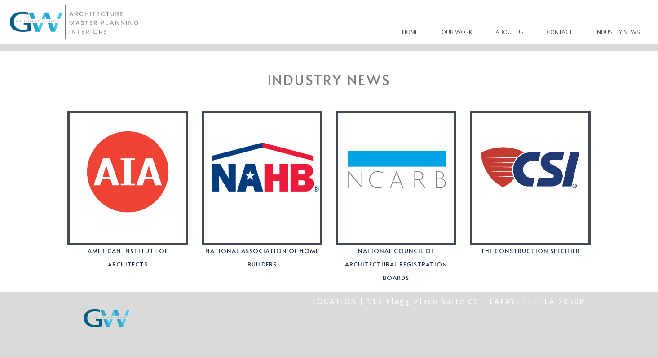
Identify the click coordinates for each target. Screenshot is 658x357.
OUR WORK (457, 32)
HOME (410, 32)
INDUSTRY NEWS (618, 32)
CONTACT (559, 32)
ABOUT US (509, 32)
